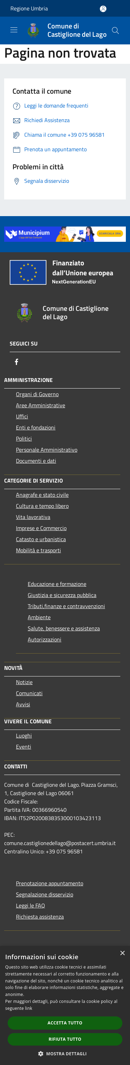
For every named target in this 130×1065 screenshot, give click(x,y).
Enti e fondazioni (35, 427)
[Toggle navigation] (14, 30)
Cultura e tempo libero (42, 506)
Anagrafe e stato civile (42, 495)
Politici (24, 438)
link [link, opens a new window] (28, 1008)
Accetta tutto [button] (64, 1023)
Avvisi (23, 704)
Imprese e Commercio (41, 528)
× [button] (122, 953)
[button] (65, 1053)
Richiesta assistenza (40, 916)
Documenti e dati (36, 461)
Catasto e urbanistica (41, 539)
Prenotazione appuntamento (49, 883)
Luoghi (24, 735)
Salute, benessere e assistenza (64, 628)
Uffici (22, 416)
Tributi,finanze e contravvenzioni (66, 606)
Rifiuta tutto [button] (65, 1039)
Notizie (24, 682)
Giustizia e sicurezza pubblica (62, 595)
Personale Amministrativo (46, 449)
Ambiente (39, 617)
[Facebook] (17, 362)
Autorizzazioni (44, 639)
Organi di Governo (37, 394)
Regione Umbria (29, 8)
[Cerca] (115, 30)
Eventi (23, 746)
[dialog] (65, 1005)
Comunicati (29, 693)
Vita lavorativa (33, 517)
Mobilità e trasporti (38, 550)
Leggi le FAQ (30, 905)
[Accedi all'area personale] (103, 9)
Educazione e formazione (57, 584)
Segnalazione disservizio (44, 894)
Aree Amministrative (40, 405)
